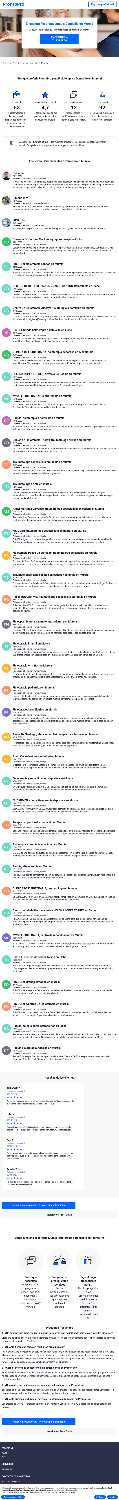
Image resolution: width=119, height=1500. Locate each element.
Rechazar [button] (99, 1497)
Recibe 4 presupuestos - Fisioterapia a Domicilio (39, 1205)
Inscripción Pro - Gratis (59, 1214)
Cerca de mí (7, 1469)
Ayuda (4, 1453)
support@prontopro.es (11, 1481)
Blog (4, 1457)
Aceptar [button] (112, 1497)
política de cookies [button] (71, 1490)
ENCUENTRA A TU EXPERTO (59, 39)
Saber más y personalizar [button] (13, 1497)
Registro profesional (102, 4)
